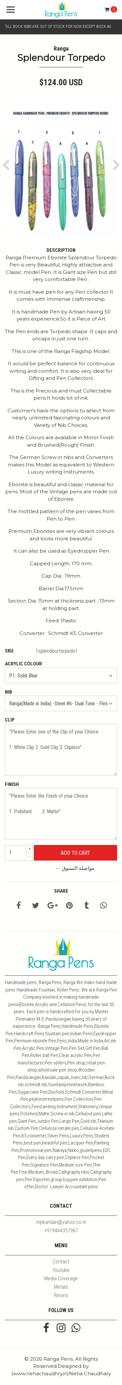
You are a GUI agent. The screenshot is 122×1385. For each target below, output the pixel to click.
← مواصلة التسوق (75, 868)
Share (61, 891)
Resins (61, 1295)
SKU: (10, 651)
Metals (61, 1287)
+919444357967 (61, 1230)
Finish (12, 784)
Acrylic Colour (23, 664)
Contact (61, 1262)
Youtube (61, 1270)
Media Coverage (61, 1278)
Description (61, 250)
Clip (10, 720)
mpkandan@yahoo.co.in (61, 1222)
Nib (8, 692)
